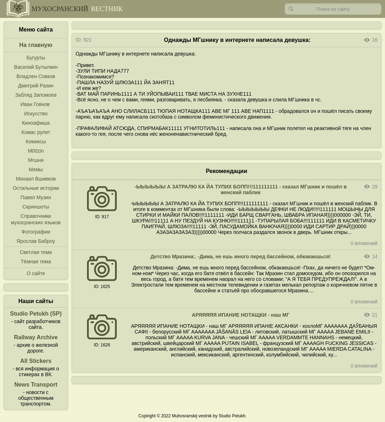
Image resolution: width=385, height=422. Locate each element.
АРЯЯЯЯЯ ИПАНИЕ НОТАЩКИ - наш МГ (240, 315)
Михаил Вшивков (36, 179)
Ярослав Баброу (35, 241)
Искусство (36, 113)
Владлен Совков (35, 76)
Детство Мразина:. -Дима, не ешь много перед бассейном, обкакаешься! (240, 256)
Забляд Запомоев (36, 95)
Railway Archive (36, 337)
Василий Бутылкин (36, 67)
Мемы (36, 169)
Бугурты (36, 58)
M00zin (36, 151)
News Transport (35, 385)
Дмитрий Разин (35, 85)
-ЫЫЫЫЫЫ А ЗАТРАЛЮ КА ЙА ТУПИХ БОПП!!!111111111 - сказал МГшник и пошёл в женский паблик (240, 189)
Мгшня (35, 160)
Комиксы (36, 141)
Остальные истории (36, 188)
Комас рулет (35, 132)
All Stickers (35, 361)
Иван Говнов (35, 104)
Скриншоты (36, 207)
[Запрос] (333, 9)
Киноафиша (36, 123)
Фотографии (35, 232)
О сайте (36, 273)
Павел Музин (35, 197)
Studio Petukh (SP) (36, 314)
